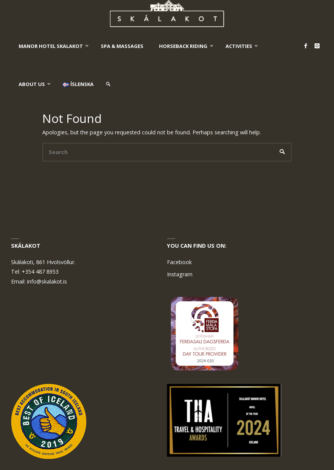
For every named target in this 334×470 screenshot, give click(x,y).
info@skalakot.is (47, 281)
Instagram (179, 274)
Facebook (179, 262)
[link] (108, 84)
